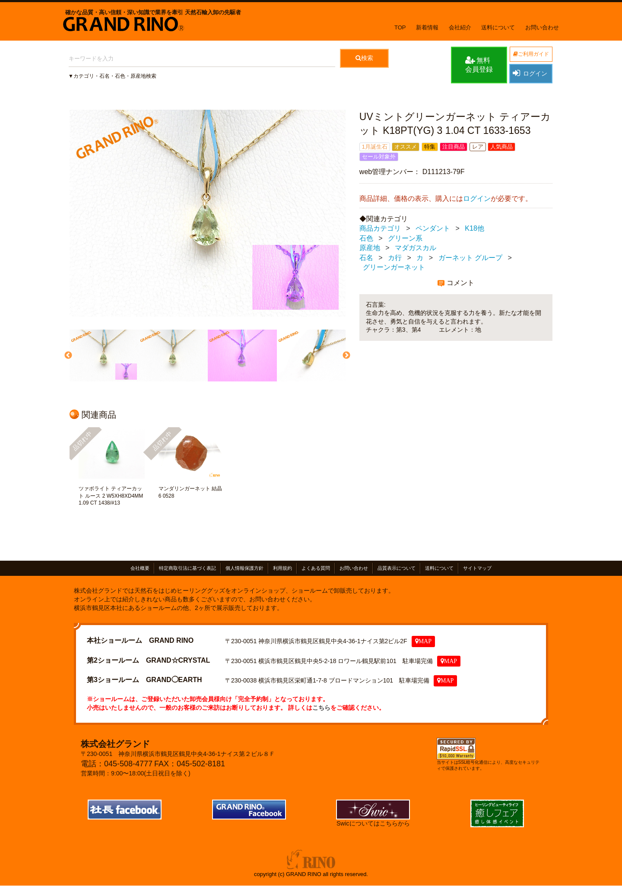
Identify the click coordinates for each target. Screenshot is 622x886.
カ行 (395, 257)
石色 (366, 238)
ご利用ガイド (531, 54)
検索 (364, 57)
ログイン (529, 73)
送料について (498, 27)
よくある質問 (315, 568)
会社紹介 (460, 27)
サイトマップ (477, 568)
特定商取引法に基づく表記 (187, 568)
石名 (366, 257)
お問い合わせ (542, 27)
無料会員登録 (479, 64)
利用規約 (282, 568)
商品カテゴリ (380, 228)
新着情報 (427, 27)
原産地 (369, 247)
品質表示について (397, 568)
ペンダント (433, 228)
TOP (400, 27)
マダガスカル (415, 247)
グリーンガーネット (394, 267)
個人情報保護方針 (244, 568)
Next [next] (345, 355)
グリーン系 (405, 238)
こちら (321, 707)
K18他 (474, 228)
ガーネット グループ (470, 257)
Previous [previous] (67, 355)
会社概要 (139, 568)
